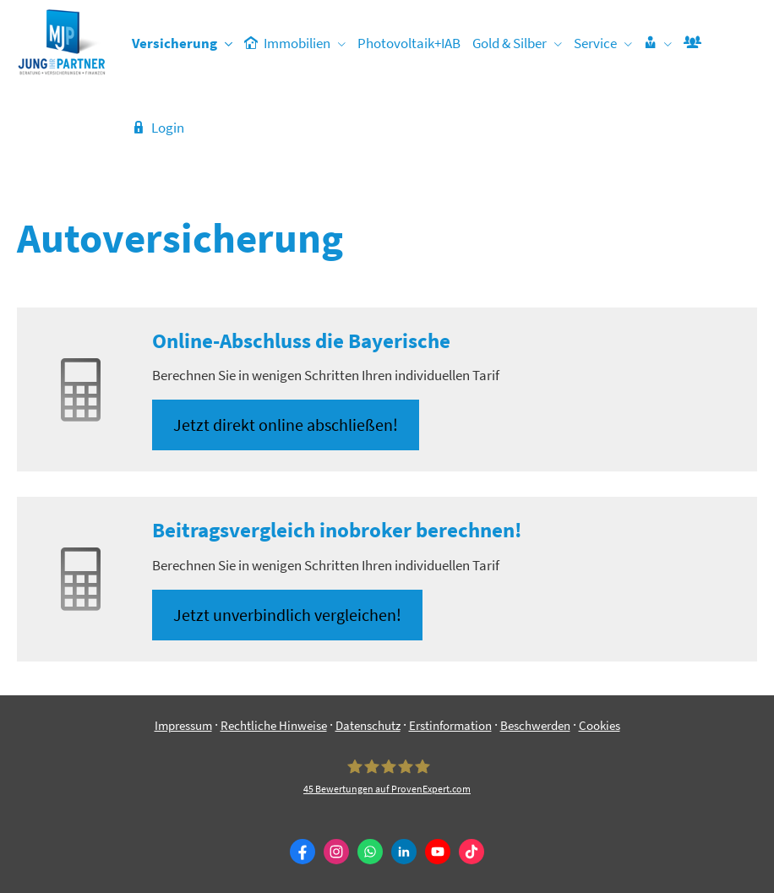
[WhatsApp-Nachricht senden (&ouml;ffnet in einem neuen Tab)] (370, 851)
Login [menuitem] (158, 127)
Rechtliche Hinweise (274, 725)
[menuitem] (658, 43)
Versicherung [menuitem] (174, 43)
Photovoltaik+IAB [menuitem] (409, 43)
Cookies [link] (599, 725)
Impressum (183, 725)
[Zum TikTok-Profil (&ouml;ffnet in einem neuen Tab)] (471, 851)
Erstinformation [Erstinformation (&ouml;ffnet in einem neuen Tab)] (450, 725)
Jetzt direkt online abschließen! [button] (285, 424)
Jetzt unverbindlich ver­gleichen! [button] (287, 614)
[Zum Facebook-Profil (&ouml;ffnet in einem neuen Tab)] (302, 851)
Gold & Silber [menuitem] (509, 43)
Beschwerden (535, 725)
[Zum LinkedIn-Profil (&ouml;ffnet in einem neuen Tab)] (404, 851)
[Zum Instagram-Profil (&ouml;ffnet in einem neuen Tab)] (336, 851)
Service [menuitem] (595, 43)
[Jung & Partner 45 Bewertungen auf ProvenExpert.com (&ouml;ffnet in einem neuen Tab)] (387, 777)
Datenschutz (368, 725)
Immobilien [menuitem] (287, 43)
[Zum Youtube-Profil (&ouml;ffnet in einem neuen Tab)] (437, 851)
